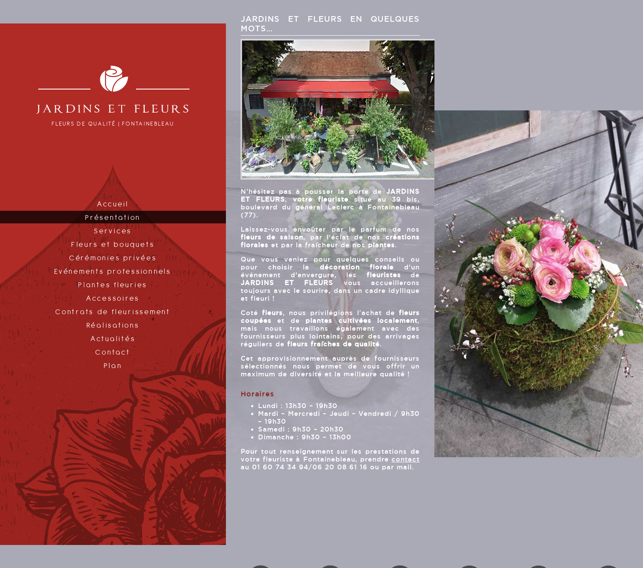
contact (405, 459)
